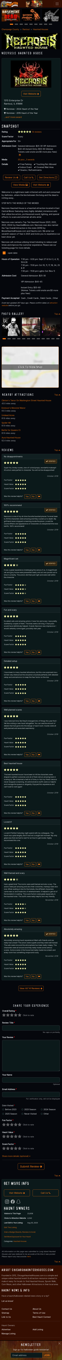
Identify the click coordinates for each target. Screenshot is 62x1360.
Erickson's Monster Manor (13, 408)
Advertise (6, 1329)
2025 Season (11, 1114)
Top (57, 314)
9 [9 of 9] (50, 24)
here (28, 1256)
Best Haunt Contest (42, 1317)
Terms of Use (39, 1313)
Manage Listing (8, 1333)
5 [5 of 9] (31, 24)
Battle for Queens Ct (11, 430)
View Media (20, 184)
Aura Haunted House (11, 437)
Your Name (7, 1075)
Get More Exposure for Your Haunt (17, 1237)
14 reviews (37, 132)
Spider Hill (6, 423)
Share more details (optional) (16, 1156)
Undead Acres (8, 415)
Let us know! (7, 1301)
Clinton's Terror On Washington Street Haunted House (26, 400)
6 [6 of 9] (36, 24)
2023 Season (30, 1109)
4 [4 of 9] (26, 24)
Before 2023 (10, 1109)
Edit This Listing (10, 1227)
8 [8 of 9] (45, 24)
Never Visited (30, 1114)
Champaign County (10, 29)
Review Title (8, 1023)
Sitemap (5, 1313)
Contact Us (7, 1309)
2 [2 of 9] (16, 24)
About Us (37, 1309)
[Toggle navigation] (57, 4)
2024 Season (50, 1109)
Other (46, 1114)
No (33, 496)
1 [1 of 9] (11, 24)
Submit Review (31, 1166)
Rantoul (26, 29)
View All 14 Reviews (31, 988)
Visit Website (31, 93)
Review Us (11, 177)
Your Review (8, 1037)
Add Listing (38, 1329)
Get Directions (48, 177)
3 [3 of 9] (21, 24)
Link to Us (6, 1317)
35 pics (21, 159)
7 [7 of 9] (40, 24)
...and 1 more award (13, 117)
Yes (27, 496)
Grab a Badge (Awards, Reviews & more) (19, 1232)
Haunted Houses (40, 29)
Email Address (9, 1089)
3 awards (30, 159)
